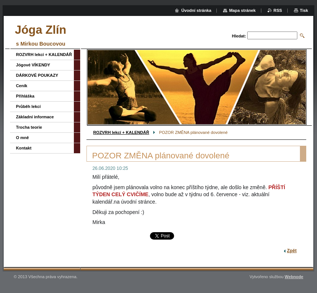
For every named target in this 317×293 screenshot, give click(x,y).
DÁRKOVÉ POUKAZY (37, 75)
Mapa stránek (242, 10)
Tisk (304, 10)
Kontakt (24, 148)
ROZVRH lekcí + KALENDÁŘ (121, 132)
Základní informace (35, 117)
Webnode (294, 276)
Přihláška (25, 96)
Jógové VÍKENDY (33, 65)
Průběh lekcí (28, 106)
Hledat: (239, 36)
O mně (22, 137)
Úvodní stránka (196, 10)
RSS (278, 10)
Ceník (21, 85)
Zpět (292, 250)
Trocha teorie (29, 127)
